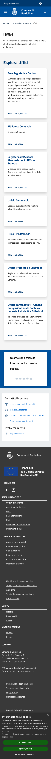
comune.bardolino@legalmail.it (21, 668)
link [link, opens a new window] (11, 737)
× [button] (48, 715)
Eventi (9, 637)
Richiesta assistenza (15, 696)
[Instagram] (13, 490)
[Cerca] (45, 12)
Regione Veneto (11, 3)
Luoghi (9, 632)
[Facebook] (6, 490)
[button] (25, 754)
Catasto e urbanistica (16, 559)
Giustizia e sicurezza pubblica (19, 581)
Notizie (9, 611)
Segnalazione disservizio (17, 688)
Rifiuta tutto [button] (25, 749)
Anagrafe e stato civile (16, 542)
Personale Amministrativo (18, 524)
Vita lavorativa (13, 550)
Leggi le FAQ (12, 692)
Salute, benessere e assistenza (20, 594)
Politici (9, 520)
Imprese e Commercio (16, 555)
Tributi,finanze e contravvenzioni (21, 585)
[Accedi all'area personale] (40, 3)
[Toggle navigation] (5, 11)
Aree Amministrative (16, 507)
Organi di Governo (14, 502)
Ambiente (10, 589)
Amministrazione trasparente (19, 709)
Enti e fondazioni (14, 515)
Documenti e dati (14, 528)
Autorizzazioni (12, 598)
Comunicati (11, 616)
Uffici (8, 511)
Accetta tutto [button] (25, 742)
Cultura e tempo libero (16, 546)
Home (6, 23)
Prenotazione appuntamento (19, 683)
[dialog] (25, 736)
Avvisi (9, 620)
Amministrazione (21, 23)
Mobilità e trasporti (15, 563)
